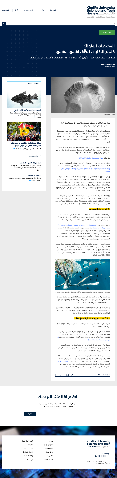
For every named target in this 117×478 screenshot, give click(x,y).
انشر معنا (30, 445)
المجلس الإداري (48, 445)
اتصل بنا (50, 456)
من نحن (50, 441)
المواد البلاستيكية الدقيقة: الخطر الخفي (90, 158)
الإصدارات (5, 10)
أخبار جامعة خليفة (27, 441)
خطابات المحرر (48, 459)
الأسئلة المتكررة (28, 452)
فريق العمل (49, 452)
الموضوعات (28, 10)
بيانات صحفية (28, 456)
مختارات (41, 10)
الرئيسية (53, 10)
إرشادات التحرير (28, 448)
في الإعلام (30, 459)
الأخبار (17, 10)
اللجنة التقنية (49, 448)
